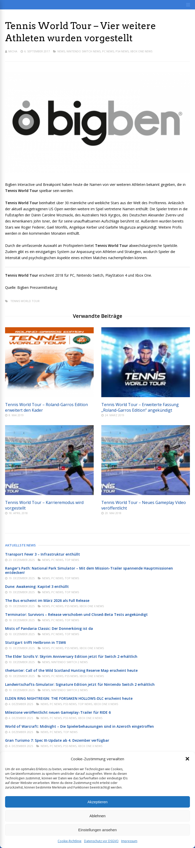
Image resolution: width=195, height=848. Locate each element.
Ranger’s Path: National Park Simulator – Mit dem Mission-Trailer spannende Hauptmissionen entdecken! (89, 570)
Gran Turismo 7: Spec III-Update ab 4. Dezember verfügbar (57, 740)
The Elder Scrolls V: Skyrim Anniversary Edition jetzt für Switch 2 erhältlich (71, 656)
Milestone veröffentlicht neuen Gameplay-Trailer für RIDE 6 (58, 712)
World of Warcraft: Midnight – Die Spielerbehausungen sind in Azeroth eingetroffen (79, 726)
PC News (108, 51)
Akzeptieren (97, 802)
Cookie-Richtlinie (70, 841)
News (61, 51)
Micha (12, 51)
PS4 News (122, 51)
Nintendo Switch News (84, 51)
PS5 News (71, 606)
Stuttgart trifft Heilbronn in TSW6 (35, 642)
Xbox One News (141, 51)
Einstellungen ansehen (97, 830)
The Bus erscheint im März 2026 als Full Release (47, 600)
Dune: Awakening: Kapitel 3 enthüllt (37, 586)
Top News (72, 560)
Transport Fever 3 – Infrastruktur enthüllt (42, 554)
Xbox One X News (91, 606)
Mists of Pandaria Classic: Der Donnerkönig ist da (49, 628)
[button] (187, 758)
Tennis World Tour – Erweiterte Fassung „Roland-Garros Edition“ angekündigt (140, 407)
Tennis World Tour (25, 301)
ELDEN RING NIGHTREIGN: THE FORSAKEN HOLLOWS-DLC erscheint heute (69, 698)
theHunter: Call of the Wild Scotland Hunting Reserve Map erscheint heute (71, 670)
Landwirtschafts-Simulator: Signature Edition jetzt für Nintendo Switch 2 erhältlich (80, 684)
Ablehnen (97, 816)
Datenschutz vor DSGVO (101, 841)
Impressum (129, 841)
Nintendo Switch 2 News (69, 662)
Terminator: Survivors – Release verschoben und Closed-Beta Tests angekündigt (76, 614)
